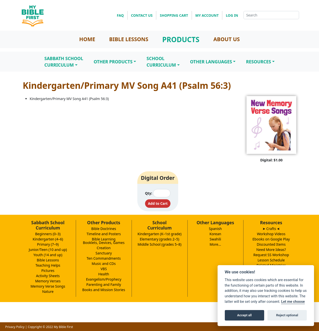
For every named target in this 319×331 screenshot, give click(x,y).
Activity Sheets (48, 275)
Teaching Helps (47, 265)
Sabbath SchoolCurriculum (63, 61)
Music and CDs (104, 263)
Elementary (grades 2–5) (159, 239)
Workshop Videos (271, 233)
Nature (48, 291)
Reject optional (287, 315)
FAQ (120, 15)
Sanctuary (103, 253)
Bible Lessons (48, 260)
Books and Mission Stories (103, 289)
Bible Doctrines (103, 228)
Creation (104, 247)
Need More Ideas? (271, 249)
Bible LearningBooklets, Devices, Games (103, 241)
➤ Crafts (271, 228)
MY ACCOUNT (207, 15)
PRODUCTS (180, 39)
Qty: (148, 193)
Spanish (215, 228)
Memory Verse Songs (48, 286)
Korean (215, 233)
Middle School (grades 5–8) (159, 244)
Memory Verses (48, 281)
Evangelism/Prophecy (103, 279)
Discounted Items (271, 244)
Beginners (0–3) (48, 233)
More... (215, 244)
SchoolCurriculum (161, 61)
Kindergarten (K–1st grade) (160, 233)
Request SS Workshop (271, 254)
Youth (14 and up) (47, 254)
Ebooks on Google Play (271, 239)
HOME (87, 39)
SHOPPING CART (174, 15)
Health (103, 274)
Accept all (244, 315)
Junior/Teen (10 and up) (48, 249)
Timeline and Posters (103, 233)
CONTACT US (142, 15)
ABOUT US (226, 39)
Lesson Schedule (271, 260)
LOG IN (232, 15)
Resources (258, 62)
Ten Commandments (103, 258)
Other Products (113, 62)
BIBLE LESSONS (128, 39)
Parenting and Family (103, 284)
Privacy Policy (14, 327)
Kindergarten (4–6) (48, 239)
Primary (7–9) (48, 244)
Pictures (48, 270)
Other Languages (211, 62)
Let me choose (293, 302)
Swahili (215, 239)
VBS (103, 268)
